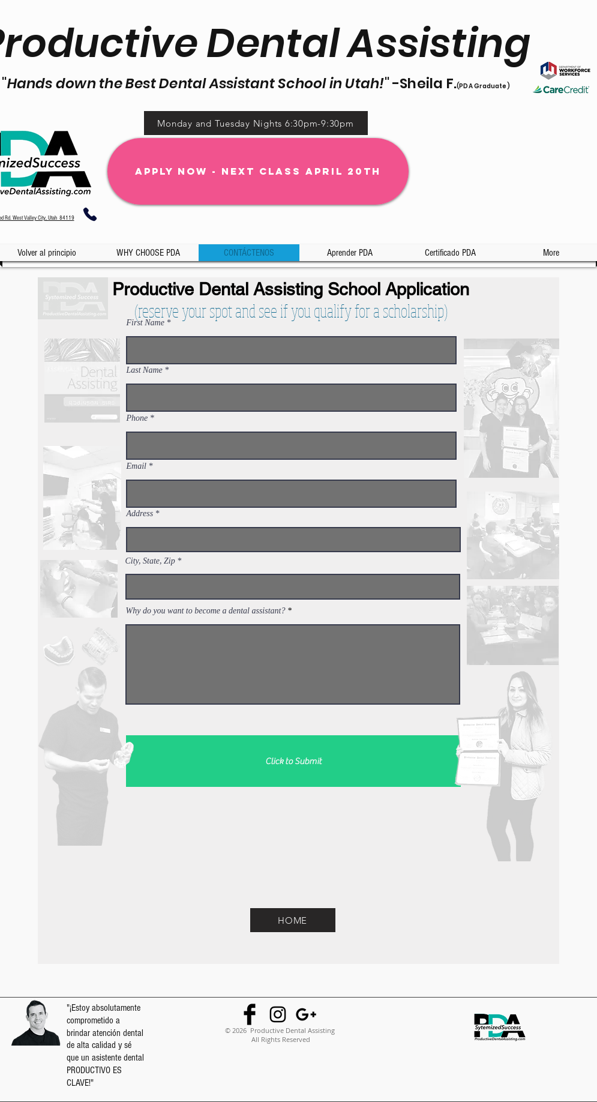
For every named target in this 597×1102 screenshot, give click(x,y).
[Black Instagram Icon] (278, 1014)
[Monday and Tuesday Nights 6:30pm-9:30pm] (256, 123)
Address (140, 514)
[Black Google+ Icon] (306, 1014)
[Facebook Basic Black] (249, 1014)
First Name (145, 323)
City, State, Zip (150, 561)
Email (136, 466)
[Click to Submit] (293, 761)
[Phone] (90, 214)
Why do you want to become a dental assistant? (206, 611)
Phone (137, 418)
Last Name (145, 370)
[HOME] (292, 920)
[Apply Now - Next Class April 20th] (258, 171)
